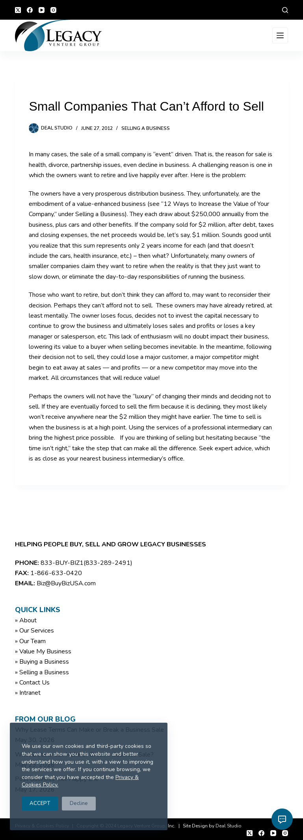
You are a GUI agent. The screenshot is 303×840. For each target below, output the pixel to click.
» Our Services (34, 630)
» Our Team (30, 641)
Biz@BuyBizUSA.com (66, 583)
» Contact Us (32, 682)
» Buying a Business (42, 661)
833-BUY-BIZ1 (62, 563)
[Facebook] (30, 10)
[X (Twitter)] (18, 10)
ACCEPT (40, 803)
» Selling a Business (42, 672)
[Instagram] (53, 10)
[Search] (285, 10)
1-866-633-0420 (56, 573)
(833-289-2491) (108, 563)
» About (26, 620)
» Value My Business (43, 651)
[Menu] (280, 35)
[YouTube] (42, 10)
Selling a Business (145, 128)
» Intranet (28, 692)
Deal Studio (229, 826)
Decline (79, 803)
